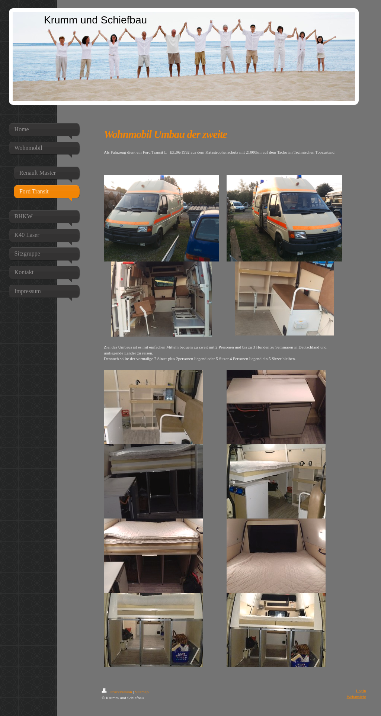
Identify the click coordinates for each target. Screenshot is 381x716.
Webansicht (356, 696)
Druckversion (117, 692)
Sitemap (142, 692)
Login (361, 690)
